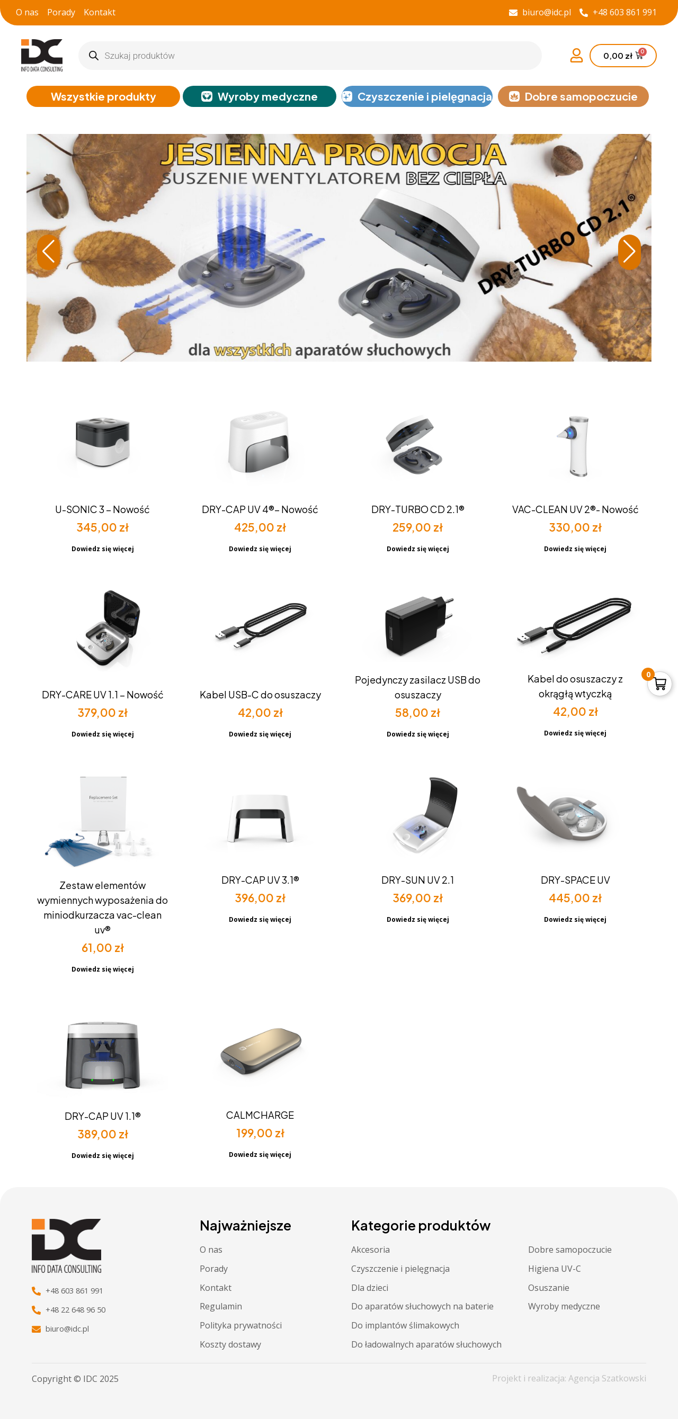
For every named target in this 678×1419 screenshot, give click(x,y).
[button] (629, 253)
